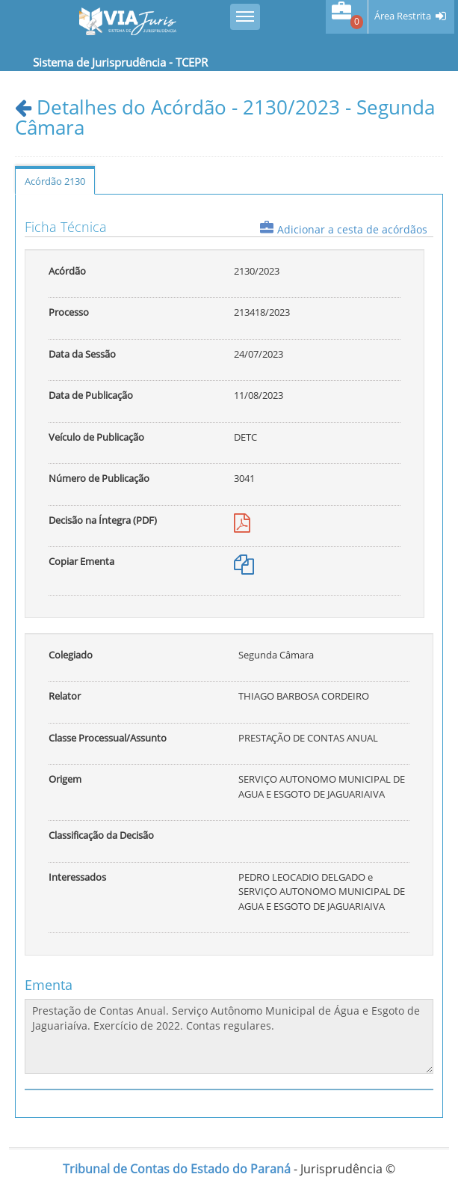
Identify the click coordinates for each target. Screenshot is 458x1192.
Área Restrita (402, 16)
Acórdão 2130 (55, 181)
